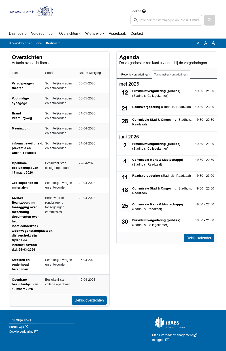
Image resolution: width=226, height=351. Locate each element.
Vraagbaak (117, 33)
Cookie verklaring (23, 331)
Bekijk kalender (199, 238)
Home (38, 43)
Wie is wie (93, 33)
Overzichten (68, 33)
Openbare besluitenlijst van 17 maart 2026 (25, 167)
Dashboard (18, 33)
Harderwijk (18, 327)
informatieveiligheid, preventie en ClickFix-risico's (27, 148)
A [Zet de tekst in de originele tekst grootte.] (198, 43)
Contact (136, 33)
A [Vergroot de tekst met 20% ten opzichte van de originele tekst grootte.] (205, 43)
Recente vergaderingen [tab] (135, 74)
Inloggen (160, 340)
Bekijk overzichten (89, 300)
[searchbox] (166, 20)
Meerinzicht (21, 128)
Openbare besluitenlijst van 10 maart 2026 (25, 284)
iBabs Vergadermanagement (174, 335)
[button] (209, 20)
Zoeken (135, 11)
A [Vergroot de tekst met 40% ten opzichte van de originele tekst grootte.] (213, 43)
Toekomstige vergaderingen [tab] (171, 74)
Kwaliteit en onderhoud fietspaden (21, 264)
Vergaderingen (43, 33)
